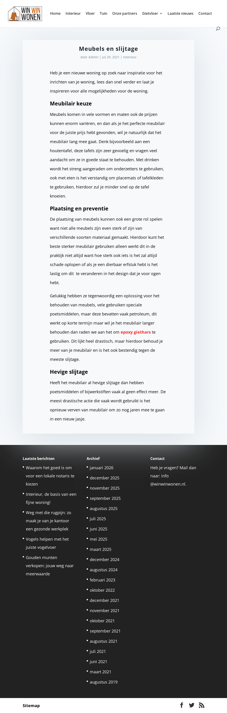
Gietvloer (150, 14)
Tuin (103, 14)
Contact (205, 14)
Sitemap (31, 705)
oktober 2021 (102, 620)
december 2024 (104, 559)
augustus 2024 (103, 569)
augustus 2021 (103, 641)
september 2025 (105, 498)
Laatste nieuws (180, 14)
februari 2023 (102, 580)
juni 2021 (98, 661)
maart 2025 (100, 549)
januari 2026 (101, 467)
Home (55, 14)
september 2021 (105, 631)
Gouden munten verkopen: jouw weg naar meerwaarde (50, 565)
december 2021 (104, 600)
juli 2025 (98, 518)
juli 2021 (98, 651)
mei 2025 (98, 539)
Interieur (73, 14)
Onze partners (124, 14)
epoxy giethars (136, 332)
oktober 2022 (102, 590)
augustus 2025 (103, 508)
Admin (93, 57)
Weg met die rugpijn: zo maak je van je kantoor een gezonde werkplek (48, 521)
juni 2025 (98, 529)
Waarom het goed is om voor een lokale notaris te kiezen (50, 476)
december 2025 (104, 478)
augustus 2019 (103, 682)
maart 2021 (100, 671)
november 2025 (105, 488)
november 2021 (105, 610)
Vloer (90, 14)
